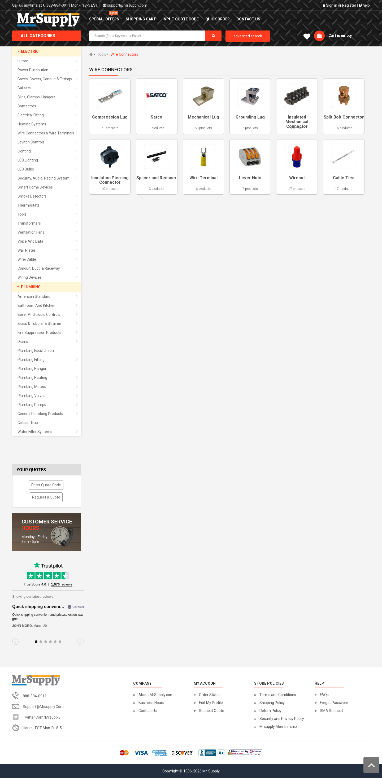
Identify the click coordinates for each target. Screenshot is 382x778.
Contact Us (147, 711)
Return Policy (270, 711)
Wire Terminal (203, 177)
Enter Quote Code (46, 485)
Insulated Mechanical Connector (296, 122)
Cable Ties (343, 177)
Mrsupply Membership (278, 726)
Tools (101, 54)
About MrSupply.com (155, 695)
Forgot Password (334, 703)
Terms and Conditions (277, 695)
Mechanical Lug (203, 117)
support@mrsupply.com (127, 5)
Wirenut (297, 177)
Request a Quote (46, 497)
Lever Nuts (250, 177)
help (364, 5)
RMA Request (331, 711)
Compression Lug (110, 117)
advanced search (247, 36)
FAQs (324, 695)
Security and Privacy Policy (281, 718)
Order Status (209, 695)
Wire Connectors (124, 54)
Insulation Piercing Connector (110, 180)
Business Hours (151, 703)
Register (349, 5)
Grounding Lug (250, 117)
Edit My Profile (211, 703)
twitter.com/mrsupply (41, 717)
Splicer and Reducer (156, 177)
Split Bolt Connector (344, 117)
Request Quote (211, 711)
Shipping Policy (272, 703)
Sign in (331, 5)
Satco (156, 117)
